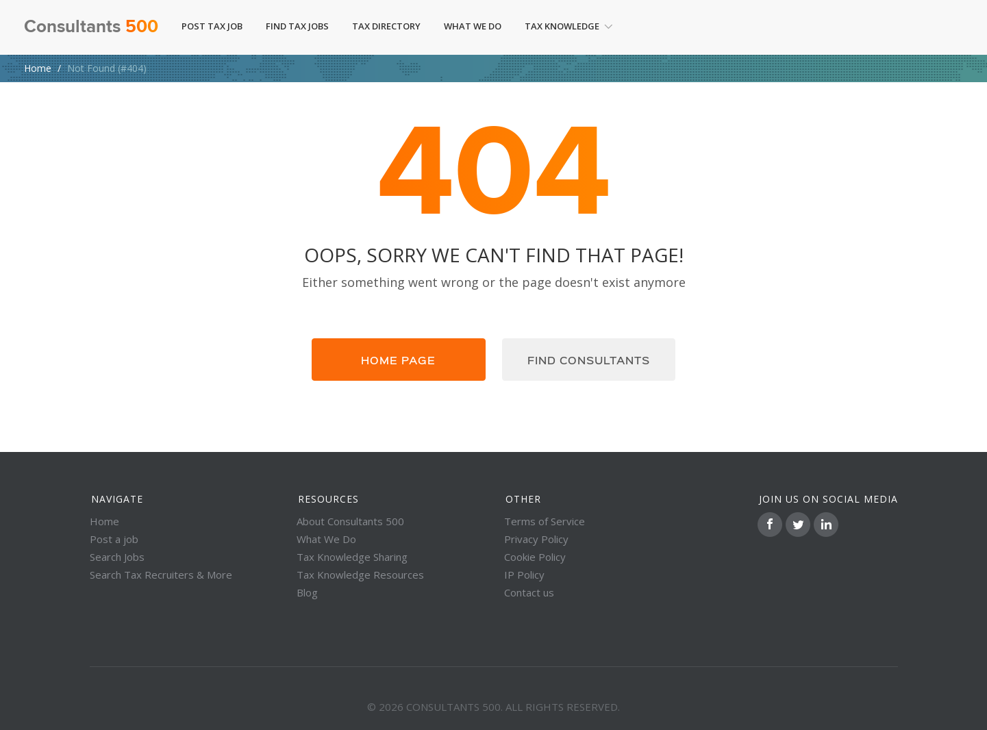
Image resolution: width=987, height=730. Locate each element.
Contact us (529, 592)
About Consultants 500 (350, 521)
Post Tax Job (212, 26)
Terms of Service (544, 521)
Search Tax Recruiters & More (161, 574)
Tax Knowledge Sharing (352, 557)
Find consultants (588, 359)
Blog (307, 592)
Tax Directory (386, 26)
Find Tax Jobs (297, 26)
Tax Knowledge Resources (360, 574)
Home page (398, 359)
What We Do (472, 26)
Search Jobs (117, 557)
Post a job (114, 539)
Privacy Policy (536, 539)
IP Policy (524, 574)
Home (37, 68)
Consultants (91, 27)
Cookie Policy (535, 557)
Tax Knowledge (569, 26)
